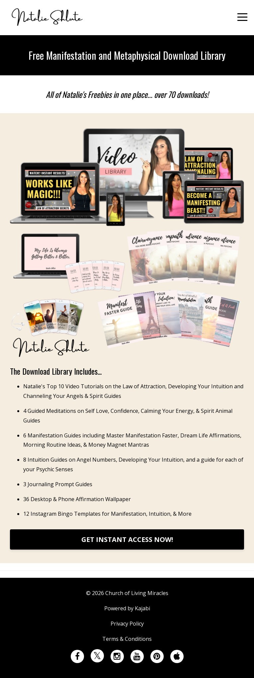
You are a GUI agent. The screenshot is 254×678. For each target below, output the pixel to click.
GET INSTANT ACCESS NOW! (127, 539)
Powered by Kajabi (127, 608)
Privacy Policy (127, 623)
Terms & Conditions (127, 638)
